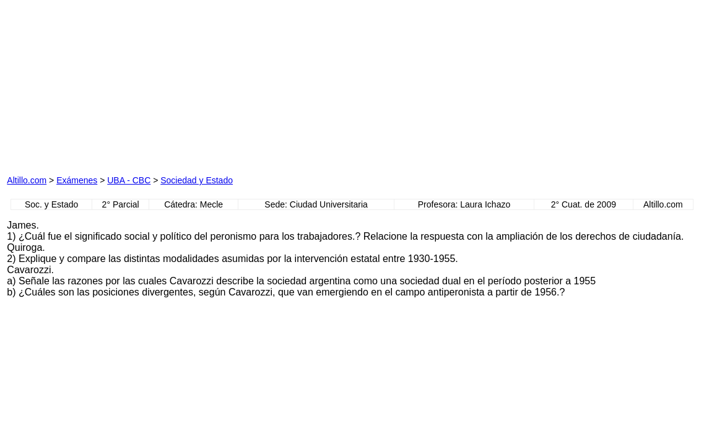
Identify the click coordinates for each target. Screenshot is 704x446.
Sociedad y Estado (196, 180)
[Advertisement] (148, 84)
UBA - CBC (128, 180)
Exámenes (76, 180)
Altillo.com (26, 180)
